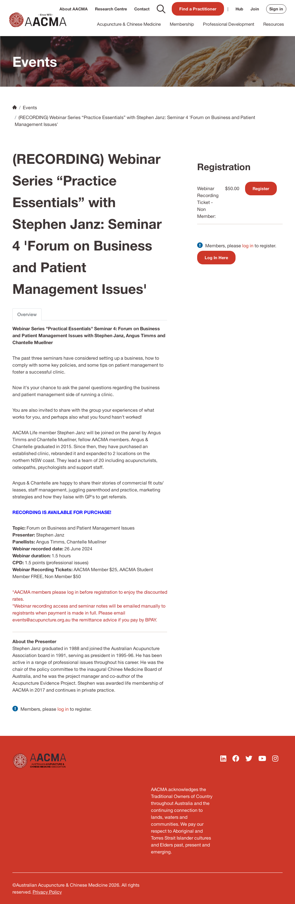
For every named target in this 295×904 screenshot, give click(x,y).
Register (261, 188)
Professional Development (228, 24)
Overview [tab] (27, 314)
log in (63, 709)
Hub (239, 8)
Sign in (276, 8)
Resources (273, 24)
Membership (182, 24)
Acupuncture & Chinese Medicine (129, 24)
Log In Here (216, 257)
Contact (142, 8)
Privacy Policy (47, 891)
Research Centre (111, 8)
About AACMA (73, 8)
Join (255, 8)
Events (30, 107)
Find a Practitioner (197, 8)
